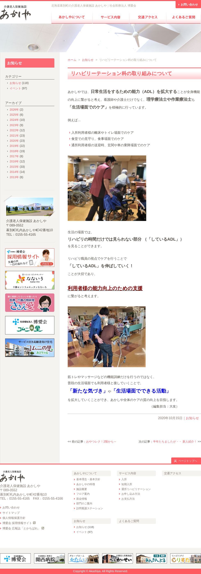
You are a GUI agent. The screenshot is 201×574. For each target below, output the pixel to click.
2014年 (14, 171)
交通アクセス (172, 473)
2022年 (14, 130)
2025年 (14, 114)
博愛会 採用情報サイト (17, 523)
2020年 (14, 140)
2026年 (14, 109)
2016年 (14, 161)
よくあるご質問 (129, 521)
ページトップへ (187, 460)
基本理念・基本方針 (88, 479)
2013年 (14, 177)
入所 (124, 479)
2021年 (14, 135)
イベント (15, 88)
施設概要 (81, 489)
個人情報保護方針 (13, 518)
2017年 (14, 156)
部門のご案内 (84, 503)
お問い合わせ (11, 507)
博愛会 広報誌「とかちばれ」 (21, 528)
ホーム (72, 59)
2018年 (14, 151)
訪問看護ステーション (89, 508)
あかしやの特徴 (85, 484)
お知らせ (88, 59)
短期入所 (126, 484)
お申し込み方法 (130, 493)
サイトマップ (11, 512)
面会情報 (81, 498)
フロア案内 (83, 493)
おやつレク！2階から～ (101, 441)
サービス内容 (127, 473)
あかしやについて (85, 473)
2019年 (14, 145)
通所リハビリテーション (136, 489)
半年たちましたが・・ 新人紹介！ (175, 441)
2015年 (14, 166)
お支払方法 (128, 498)
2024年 (14, 119)
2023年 (14, 125)
